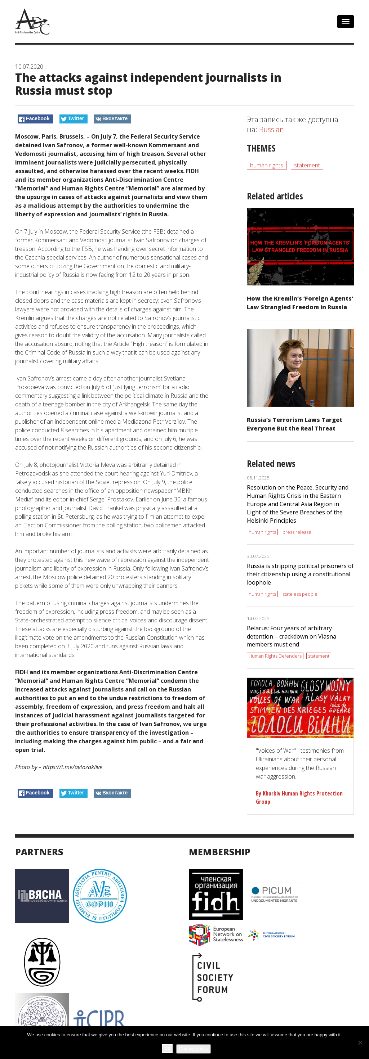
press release (297, 532)
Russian (271, 129)
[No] (360, 1042)
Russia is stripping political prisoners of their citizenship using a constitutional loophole (300, 574)
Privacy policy (193, 1048)
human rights (266, 165)
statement (307, 165)
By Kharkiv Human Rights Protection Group (299, 797)
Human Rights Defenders (275, 656)
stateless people (300, 594)
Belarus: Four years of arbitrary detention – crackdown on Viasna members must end (291, 636)
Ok (167, 1048)
